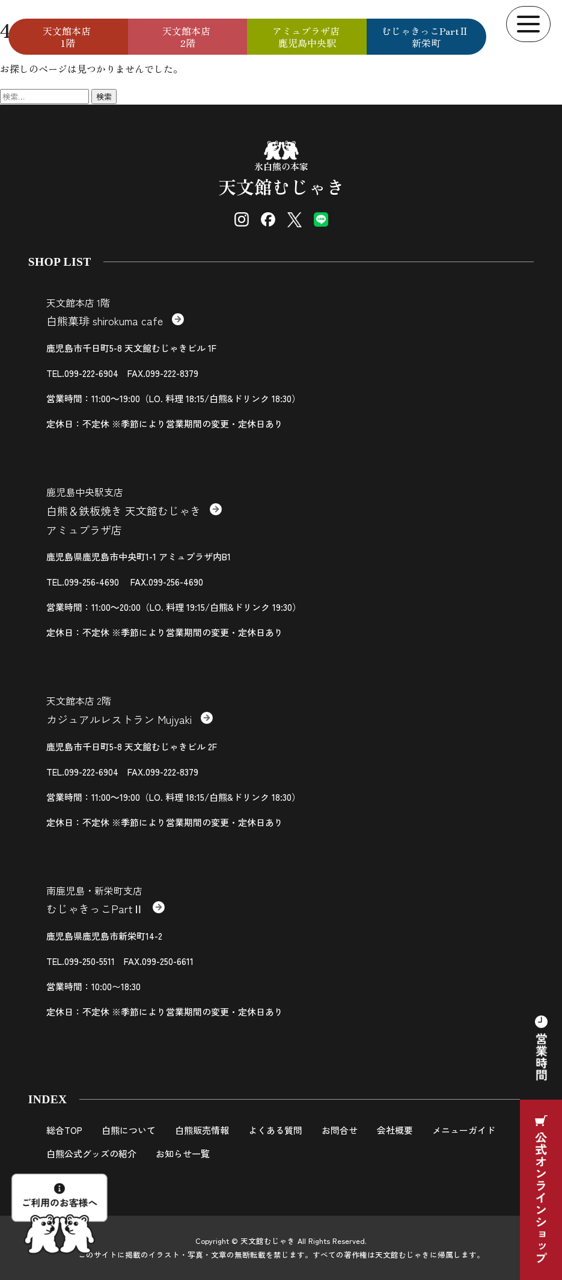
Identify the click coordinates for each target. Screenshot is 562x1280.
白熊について (129, 1130)
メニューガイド (463, 1130)
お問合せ (340, 1130)
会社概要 (395, 1130)
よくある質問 (275, 1130)
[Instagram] (241, 219)
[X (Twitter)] (294, 219)
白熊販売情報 (202, 1130)
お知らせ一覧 (183, 1153)
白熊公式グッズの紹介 (91, 1153)
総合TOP (64, 1130)
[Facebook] (268, 219)
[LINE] (321, 219)
